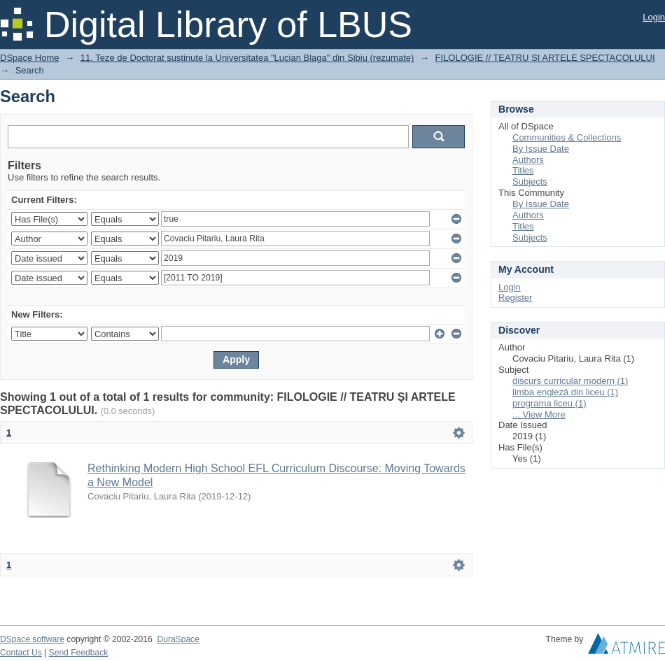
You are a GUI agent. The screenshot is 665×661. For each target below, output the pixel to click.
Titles (523, 170)
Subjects (529, 181)
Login (654, 17)
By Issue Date (540, 148)
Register (515, 297)
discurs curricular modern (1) (570, 381)
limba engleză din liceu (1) (565, 392)
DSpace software (32, 639)
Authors (528, 160)
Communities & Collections (566, 137)
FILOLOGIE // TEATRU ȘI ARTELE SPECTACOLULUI (545, 57)
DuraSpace (178, 639)
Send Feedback (78, 653)
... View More (539, 414)
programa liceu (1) (549, 403)
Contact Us (21, 653)
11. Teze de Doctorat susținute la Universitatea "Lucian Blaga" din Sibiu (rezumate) (247, 57)
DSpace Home (29, 57)
